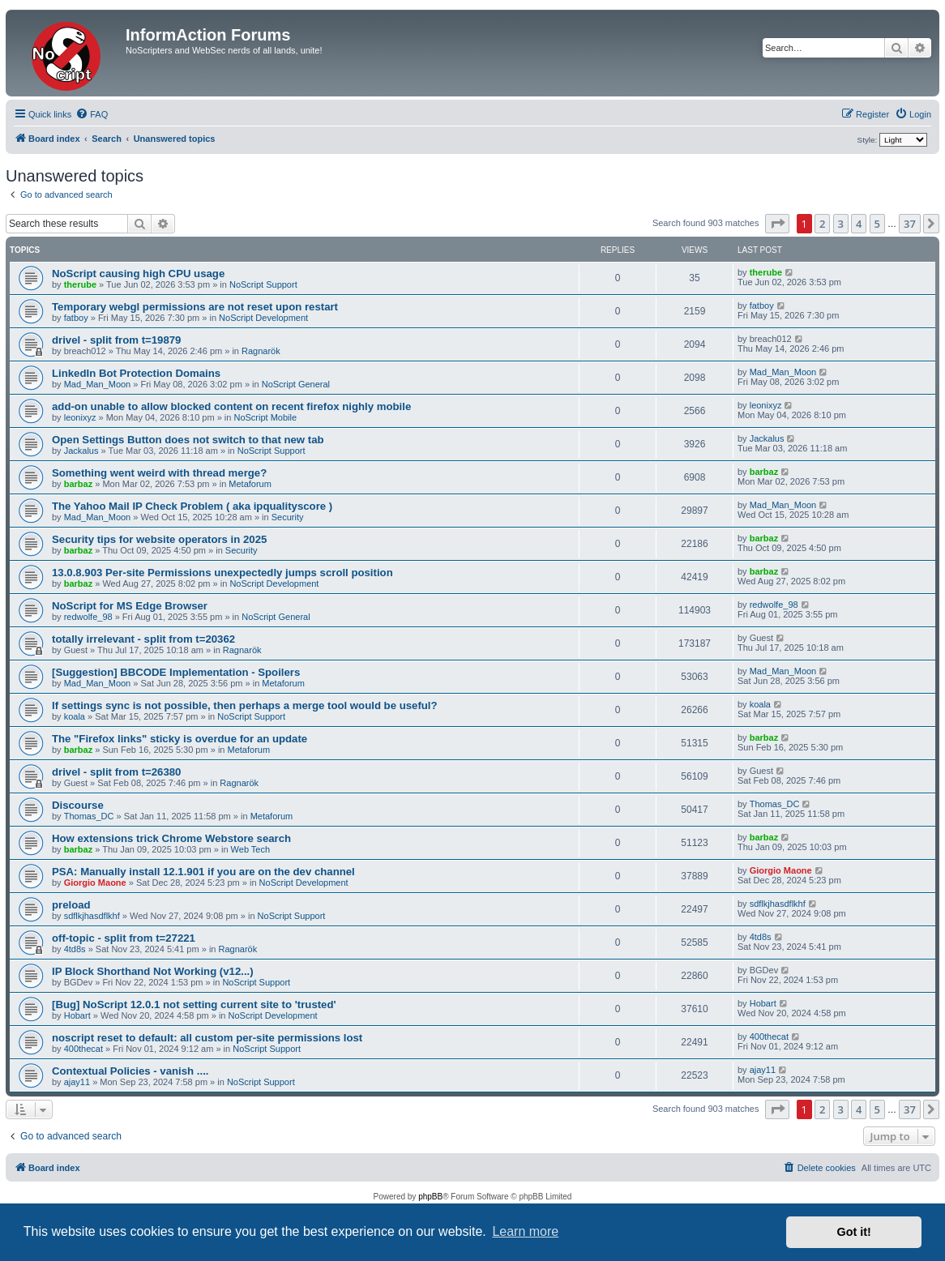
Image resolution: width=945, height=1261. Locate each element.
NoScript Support (263, 284)
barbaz (78, 484)
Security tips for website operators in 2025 (159, 539)
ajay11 (77, 1082)
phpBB (430, 1196)
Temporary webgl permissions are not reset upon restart (195, 307)
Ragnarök (261, 351)
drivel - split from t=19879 (116, 340)
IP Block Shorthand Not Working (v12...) (153, 971)
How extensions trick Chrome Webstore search (171, 838)
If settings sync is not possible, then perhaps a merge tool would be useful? (245, 705)
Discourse (78, 805)
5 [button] (877, 223)
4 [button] (859, 223)
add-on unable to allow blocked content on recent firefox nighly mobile (231, 406)
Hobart (77, 1015)
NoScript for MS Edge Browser (129, 606)
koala (74, 716)
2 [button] (822, 223)
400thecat (83, 1049)
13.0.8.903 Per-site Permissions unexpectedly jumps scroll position (222, 572)
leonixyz (80, 417)
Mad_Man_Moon (97, 384)
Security (288, 517)
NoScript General (296, 384)
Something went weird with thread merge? (159, 473)
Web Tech (251, 849)
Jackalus (81, 450)
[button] (777, 223)
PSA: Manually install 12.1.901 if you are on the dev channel (203, 872)
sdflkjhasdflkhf (92, 916)
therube (80, 284)
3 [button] (841, 223)
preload (71, 905)
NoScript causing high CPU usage (138, 273)
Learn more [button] (525, 1231)
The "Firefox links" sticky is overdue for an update (179, 739)
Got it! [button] (854, 1231)
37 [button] (910, 223)
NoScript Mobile (265, 417)
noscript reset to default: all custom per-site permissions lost (207, 1038)
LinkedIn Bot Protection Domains (136, 373)
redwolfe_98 (88, 617)
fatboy (76, 318)
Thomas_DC (89, 816)
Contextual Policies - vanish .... (130, 1071)
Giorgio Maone (95, 882)
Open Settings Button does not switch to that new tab (188, 440)
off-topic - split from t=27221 (123, 938)
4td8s (75, 949)
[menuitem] (91, 114)
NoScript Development (263, 318)
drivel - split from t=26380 (116, 772)
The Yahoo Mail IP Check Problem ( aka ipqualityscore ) (192, 506)
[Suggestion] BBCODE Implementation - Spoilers (176, 672)
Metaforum (250, 484)
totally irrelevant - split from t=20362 (143, 639)
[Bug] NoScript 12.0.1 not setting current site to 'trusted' (194, 1004)
